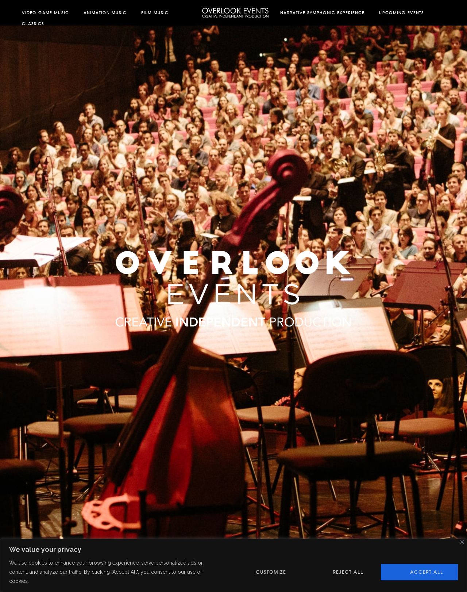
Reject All (348, 572)
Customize (271, 572)
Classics (33, 23)
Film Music (155, 12)
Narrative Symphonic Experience (322, 12)
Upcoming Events (401, 12)
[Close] (462, 542)
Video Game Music (45, 12)
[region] (233, 565)
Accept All (426, 572)
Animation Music (105, 12)
